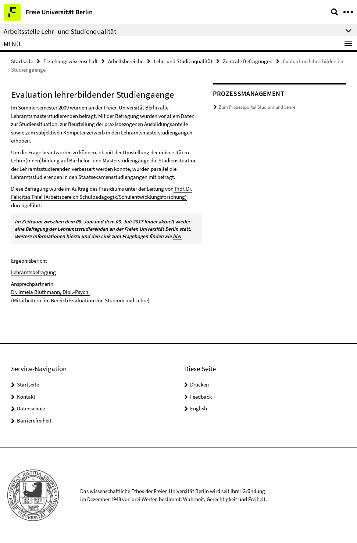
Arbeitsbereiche (125, 61)
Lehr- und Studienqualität (183, 61)
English (198, 408)
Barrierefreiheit (34, 420)
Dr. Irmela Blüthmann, (37, 291)
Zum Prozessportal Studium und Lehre (257, 107)
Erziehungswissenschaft (70, 61)
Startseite (22, 61)
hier (177, 236)
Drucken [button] (199, 384)
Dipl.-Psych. (76, 291)
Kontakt (26, 396)
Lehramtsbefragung (33, 272)
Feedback (201, 396)
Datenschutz (31, 408)
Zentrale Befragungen (247, 61)
